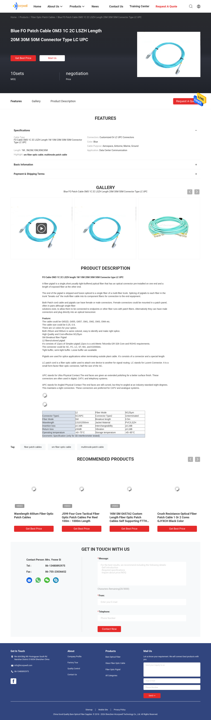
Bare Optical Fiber (113, 657)
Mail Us (52, 58)
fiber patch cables (33, 447)
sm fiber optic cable (61, 447)
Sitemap (89, 710)
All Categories (111, 675)
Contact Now (109, 628)
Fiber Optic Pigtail (113, 669)
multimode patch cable (92, 447)
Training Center (139, 6)
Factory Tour (73, 662)
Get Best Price (23, 58)
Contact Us (72, 674)
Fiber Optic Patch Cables (43, 17)
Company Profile (74, 656)
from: (102, 595)
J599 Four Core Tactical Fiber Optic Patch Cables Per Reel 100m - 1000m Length (80, 517)
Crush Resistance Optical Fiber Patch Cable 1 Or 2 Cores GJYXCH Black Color (177, 517)
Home (14, 17)
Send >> (152, 696)
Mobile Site (103, 710)
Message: (104, 558)
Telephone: (104, 611)
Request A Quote (186, 101)
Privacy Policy (119, 710)
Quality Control (74, 668)
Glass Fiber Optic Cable (115, 663)
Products (24, 17)
